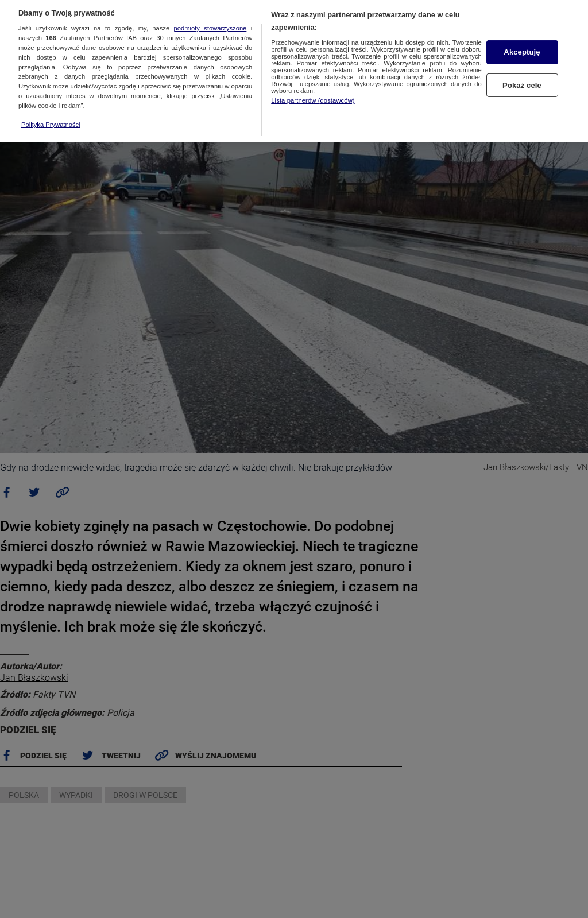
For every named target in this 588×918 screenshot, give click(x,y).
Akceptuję (522, 44)
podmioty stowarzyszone (210, 20)
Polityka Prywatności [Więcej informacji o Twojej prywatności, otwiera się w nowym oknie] (50, 117)
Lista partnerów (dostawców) (312, 93)
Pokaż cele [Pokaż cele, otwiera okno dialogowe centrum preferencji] (521, 77)
